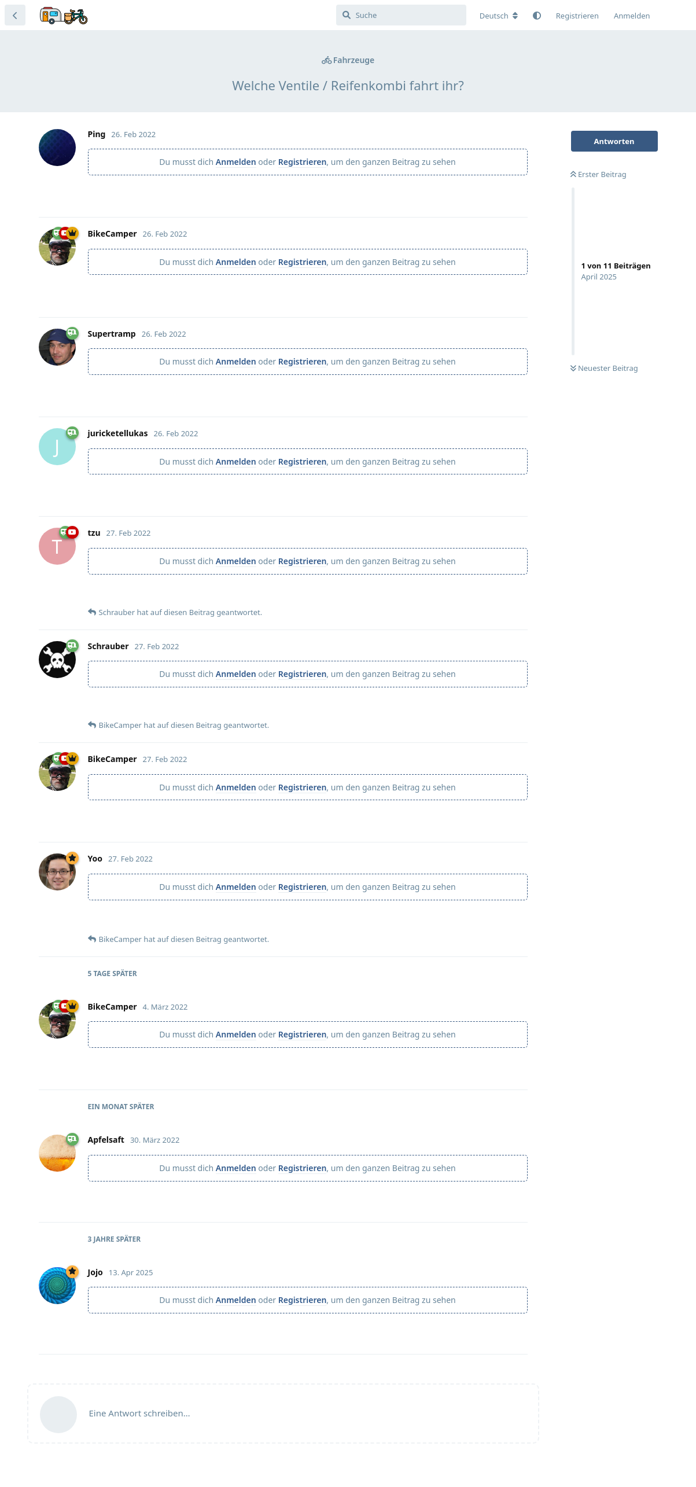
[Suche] (401, 15)
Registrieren (302, 161)
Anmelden (236, 161)
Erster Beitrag (598, 174)
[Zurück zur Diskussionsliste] (15, 15)
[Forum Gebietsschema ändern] (498, 15)
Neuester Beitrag (604, 368)
